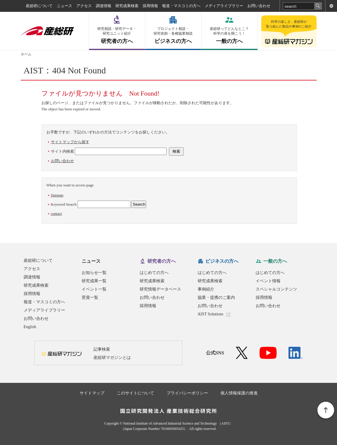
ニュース (64, 6)
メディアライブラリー (224, 6)
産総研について (39, 6)
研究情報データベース (160, 289)
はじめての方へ (154, 272)
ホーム (26, 54)
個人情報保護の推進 (239, 393)
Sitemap (57, 195)
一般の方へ (229, 35)
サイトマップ (92, 393)
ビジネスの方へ (173, 35)
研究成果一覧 (94, 281)
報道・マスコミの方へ (181, 6)
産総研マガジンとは (112, 357)
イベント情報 (268, 281)
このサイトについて (135, 393)
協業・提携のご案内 (216, 297)
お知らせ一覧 (94, 272)
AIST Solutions (210, 314)
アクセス (84, 6)
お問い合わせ (258, 6)
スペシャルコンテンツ (276, 289)
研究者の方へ (117, 35)
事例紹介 (206, 289)
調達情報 (103, 6)
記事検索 (101, 349)
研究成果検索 (126, 6)
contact (56, 213)
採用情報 (150, 6)
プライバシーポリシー (187, 393)
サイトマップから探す (70, 142)
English (30, 327)
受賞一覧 (90, 297)
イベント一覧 (94, 289)
